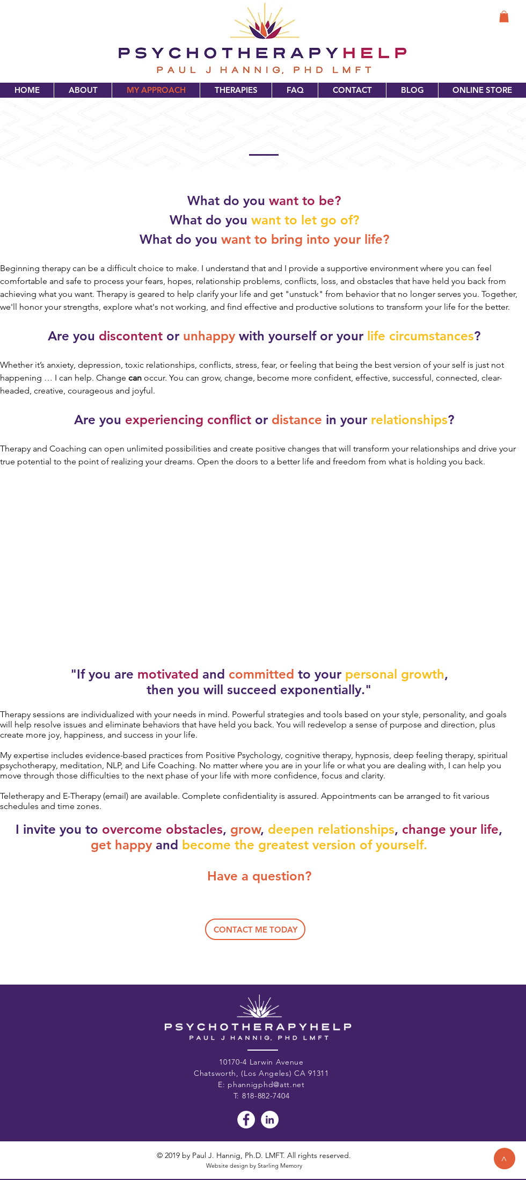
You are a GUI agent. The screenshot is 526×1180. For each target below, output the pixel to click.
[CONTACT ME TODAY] (255, 929)
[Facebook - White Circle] (246, 1119)
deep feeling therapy (433, 755)
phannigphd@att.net (266, 1084)
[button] (504, 17)
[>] (504, 1158)
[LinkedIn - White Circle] (270, 1119)
